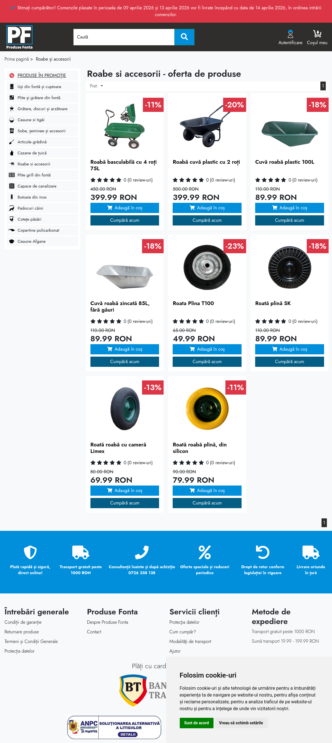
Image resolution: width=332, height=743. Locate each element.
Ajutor (175, 651)
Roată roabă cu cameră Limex (118, 448)
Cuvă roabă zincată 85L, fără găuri (120, 306)
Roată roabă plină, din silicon (200, 448)
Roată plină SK (273, 303)
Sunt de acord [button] (196, 723)
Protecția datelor (20, 651)
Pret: (95, 86)
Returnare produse (22, 632)
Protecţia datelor (185, 622)
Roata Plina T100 (193, 303)
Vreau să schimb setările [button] (241, 723)
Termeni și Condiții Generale (31, 641)
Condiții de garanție (23, 622)
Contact (94, 632)
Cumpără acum (124, 220)
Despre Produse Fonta (107, 622)
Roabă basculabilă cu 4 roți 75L (123, 165)
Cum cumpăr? (183, 632)
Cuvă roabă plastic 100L (284, 162)
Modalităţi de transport (190, 641)
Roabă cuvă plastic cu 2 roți (206, 162)
